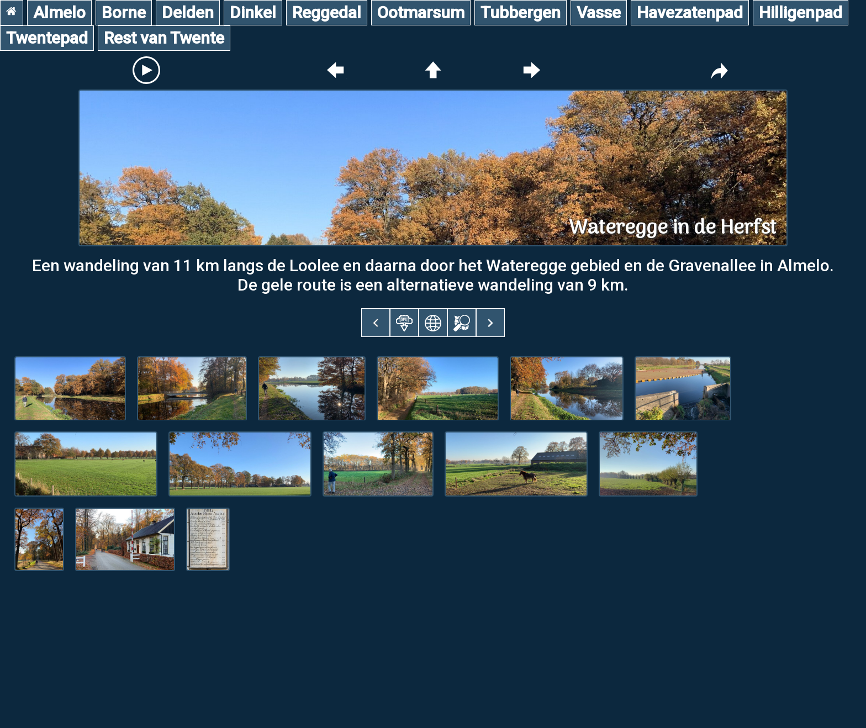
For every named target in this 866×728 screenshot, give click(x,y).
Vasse (599, 12)
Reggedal (326, 12)
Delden (188, 12)
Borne (124, 12)
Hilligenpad (800, 12)
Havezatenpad (690, 12)
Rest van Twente (164, 38)
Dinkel (253, 12)
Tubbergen (520, 12)
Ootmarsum (420, 12)
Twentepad (47, 38)
